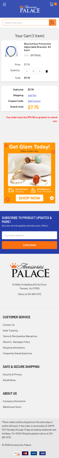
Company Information (14, 401)
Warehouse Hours (12, 406)
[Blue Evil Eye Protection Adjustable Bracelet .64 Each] (33, 71)
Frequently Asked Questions (17, 353)
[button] (29, 173)
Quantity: (15, 70)
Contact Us (9, 324)
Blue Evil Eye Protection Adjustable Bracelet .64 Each (37, 46)
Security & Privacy (12, 374)
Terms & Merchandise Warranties (20, 336)
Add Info (32, 95)
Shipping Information (14, 347)
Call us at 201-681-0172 (29, 293)
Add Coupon (34, 100)
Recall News (9, 379)
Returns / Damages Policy (16, 341)
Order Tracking (10, 330)
